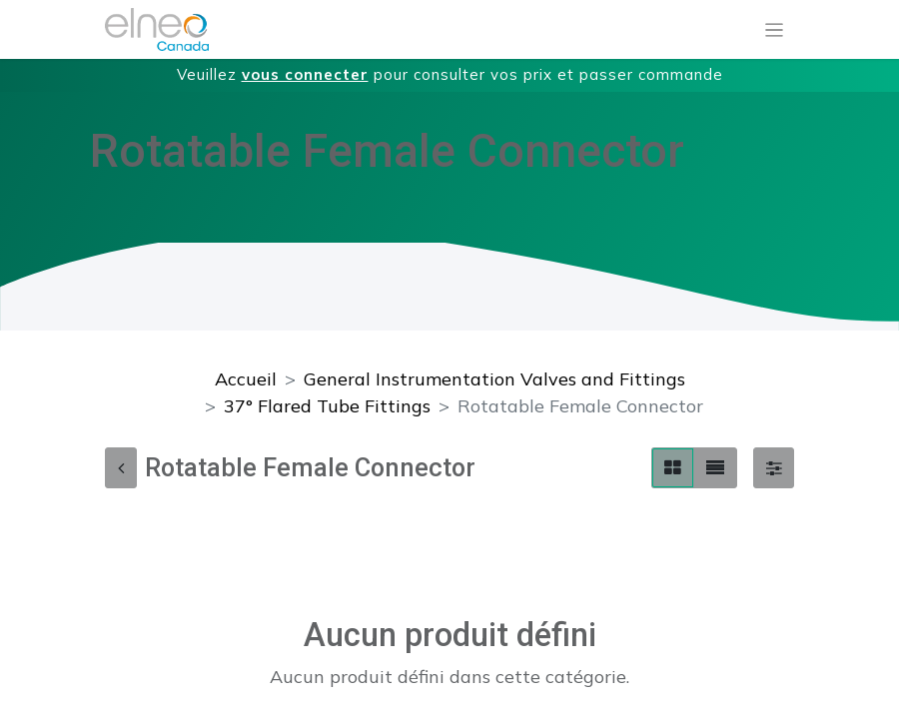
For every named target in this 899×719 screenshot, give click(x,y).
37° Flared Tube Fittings (327, 405)
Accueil (246, 378)
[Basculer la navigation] (774, 30)
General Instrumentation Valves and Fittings (494, 378)
